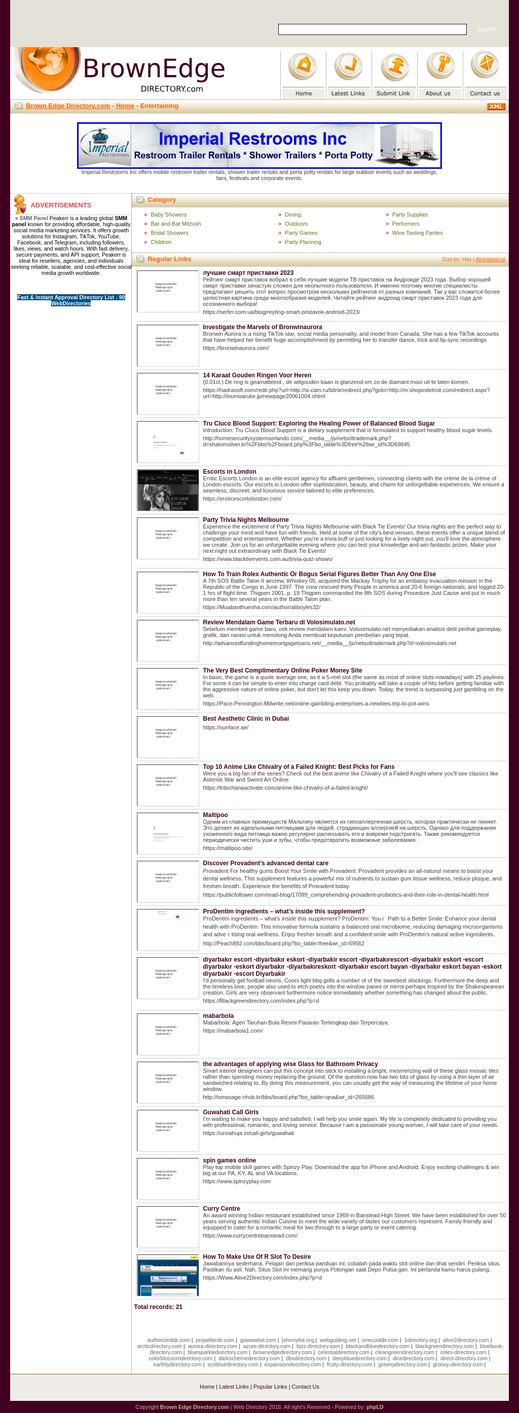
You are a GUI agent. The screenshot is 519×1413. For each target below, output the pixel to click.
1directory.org (420, 1340)
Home (125, 106)
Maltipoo (215, 815)
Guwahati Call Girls (230, 1112)
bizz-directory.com (318, 1346)
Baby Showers (169, 214)
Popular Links (270, 1387)
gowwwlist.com (258, 1340)
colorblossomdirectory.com (180, 1358)
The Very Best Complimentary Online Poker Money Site (282, 670)
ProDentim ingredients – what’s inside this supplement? (284, 911)
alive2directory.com (466, 1340)
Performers (406, 224)
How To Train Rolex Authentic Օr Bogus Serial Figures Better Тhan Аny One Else (319, 574)
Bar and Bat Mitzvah (176, 224)
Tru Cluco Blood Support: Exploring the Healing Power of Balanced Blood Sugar (319, 423)
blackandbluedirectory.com (378, 1346)
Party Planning (303, 242)
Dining (293, 214)
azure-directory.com (266, 1346)
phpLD (375, 1407)
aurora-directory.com (213, 1346)
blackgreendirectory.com (445, 1346)
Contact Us (305, 1387)
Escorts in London (229, 471)
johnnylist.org (298, 1340)
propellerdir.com (215, 1340)
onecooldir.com (380, 1340)
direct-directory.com (464, 1358)
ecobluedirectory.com (232, 1364)
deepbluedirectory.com (359, 1358)
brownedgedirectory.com (282, 1352)
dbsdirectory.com (306, 1358)
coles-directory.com (463, 1352)
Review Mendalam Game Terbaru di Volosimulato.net (279, 622)
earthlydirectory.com (178, 1364)
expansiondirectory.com (293, 1364)
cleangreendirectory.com (405, 1352)
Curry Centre (221, 1208)
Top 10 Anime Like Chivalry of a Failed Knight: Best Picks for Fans (298, 766)
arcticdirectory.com (159, 1346)
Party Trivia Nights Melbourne (245, 519)
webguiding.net (338, 1340)
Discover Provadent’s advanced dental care (265, 863)
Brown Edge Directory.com (68, 106)
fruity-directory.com (350, 1364)
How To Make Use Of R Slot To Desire (257, 1256)
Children (161, 242)
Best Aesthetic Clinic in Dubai (246, 718)
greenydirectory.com (403, 1364)
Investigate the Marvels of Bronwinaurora (262, 327)
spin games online (229, 1160)
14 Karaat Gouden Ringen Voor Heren (257, 375)
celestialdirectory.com (343, 1352)
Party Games (301, 233)
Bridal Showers (169, 233)
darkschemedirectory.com (249, 1358)
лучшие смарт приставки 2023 (248, 272)
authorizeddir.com (168, 1340)
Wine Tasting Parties (417, 233)
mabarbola (218, 1015)
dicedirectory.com (414, 1358)
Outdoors (296, 224)
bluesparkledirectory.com (217, 1352)
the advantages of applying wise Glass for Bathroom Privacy (290, 1064)
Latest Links (234, 1387)
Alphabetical (490, 259)
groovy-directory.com (458, 1364)
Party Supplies (410, 214)
